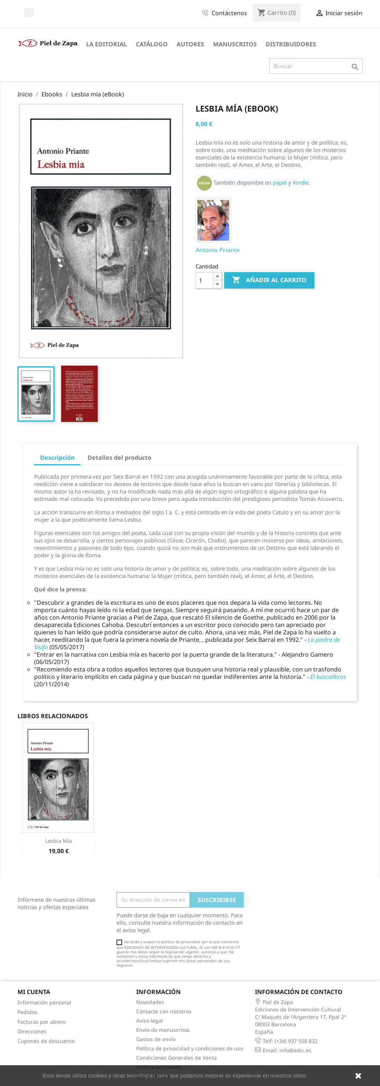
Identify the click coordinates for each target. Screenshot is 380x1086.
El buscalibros (328, 677)
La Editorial (106, 44)
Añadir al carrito (269, 280)
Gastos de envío (156, 1039)
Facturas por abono (41, 1021)
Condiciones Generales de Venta (176, 1057)
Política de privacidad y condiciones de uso (189, 1048)
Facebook (28, 12)
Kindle (301, 182)
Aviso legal (149, 1020)
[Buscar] (316, 66)
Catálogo (152, 44)
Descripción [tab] (57, 457)
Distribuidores (291, 44)
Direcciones (31, 1031)
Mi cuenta (33, 992)
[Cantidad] (204, 280)
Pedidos (27, 1012)
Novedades (150, 1002)
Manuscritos (235, 44)
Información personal (44, 1002)
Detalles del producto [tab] (119, 457)
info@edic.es (295, 1050)
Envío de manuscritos (163, 1029)
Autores (190, 44)
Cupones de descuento (46, 1040)
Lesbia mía (58, 840)
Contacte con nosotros (163, 1011)
